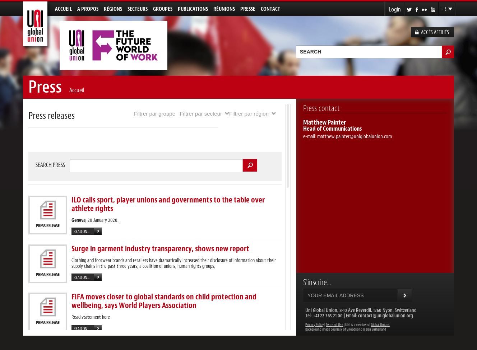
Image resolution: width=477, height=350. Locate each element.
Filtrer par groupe (154, 114)
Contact (270, 9)
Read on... (81, 231)
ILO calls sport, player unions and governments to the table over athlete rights (168, 204)
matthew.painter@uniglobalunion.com (354, 136)
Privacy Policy (314, 324)
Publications (193, 9)
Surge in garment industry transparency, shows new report (160, 249)
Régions (113, 9)
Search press (50, 165)
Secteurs (138, 9)
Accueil (63, 9)
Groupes (162, 9)
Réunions (224, 9)
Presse (247, 9)
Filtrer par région (249, 114)
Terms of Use (334, 324)
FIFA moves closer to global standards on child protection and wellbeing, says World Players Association (163, 301)
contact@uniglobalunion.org (385, 316)
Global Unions (380, 324)
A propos (87, 9)
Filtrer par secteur (201, 114)
